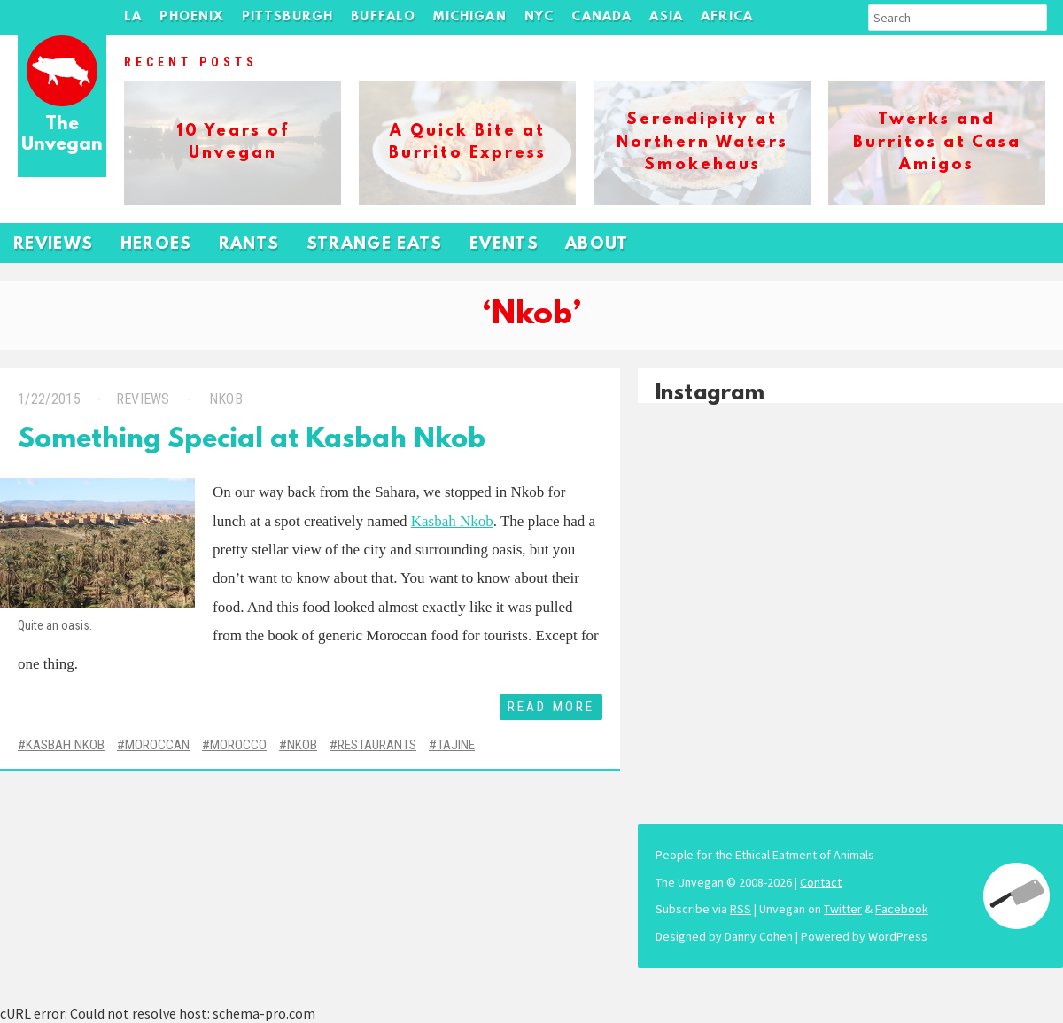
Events (504, 245)
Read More (551, 707)
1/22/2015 (49, 399)
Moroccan (157, 745)
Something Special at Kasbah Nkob (251, 440)
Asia (666, 17)
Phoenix (191, 17)
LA (133, 17)
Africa (727, 17)
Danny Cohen (759, 936)
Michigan (469, 17)
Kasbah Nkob (452, 521)
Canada (601, 17)
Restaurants (377, 745)
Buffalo (383, 17)
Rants (249, 245)
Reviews (53, 245)
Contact (821, 882)
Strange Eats (374, 245)
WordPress (897, 936)
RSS (740, 909)
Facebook (901, 909)
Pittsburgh (288, 17)
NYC (539, 17)
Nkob (224, 399)
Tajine (456, 745)
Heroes (156, 245)
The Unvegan (62, 135)
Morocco (238, 745)
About (597, 245)
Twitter (843, 909)
